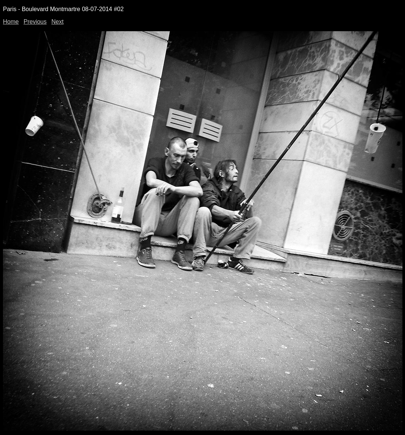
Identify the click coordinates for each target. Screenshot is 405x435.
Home (11, 21)
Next (57, 21)
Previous (35, 21)
